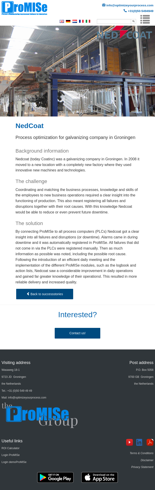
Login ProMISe (11, 455)
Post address (141, 362)
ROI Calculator (11, 448)
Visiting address (16, 362)
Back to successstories (44, 294)
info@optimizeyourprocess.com (130, 5)
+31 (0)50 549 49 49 (19, 390)
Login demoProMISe (14, 462)
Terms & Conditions (141, 453)
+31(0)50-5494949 (140, 11)
